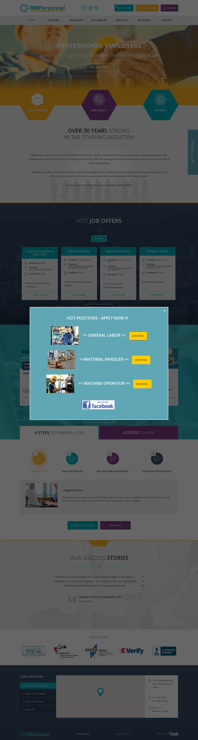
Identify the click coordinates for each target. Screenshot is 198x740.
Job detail (138, 335)
